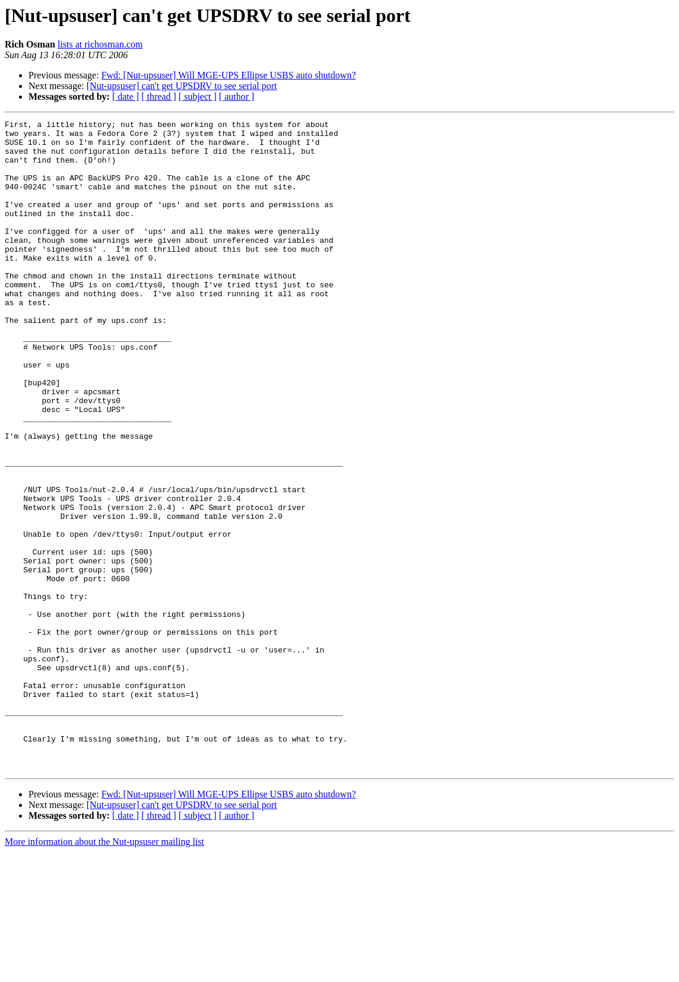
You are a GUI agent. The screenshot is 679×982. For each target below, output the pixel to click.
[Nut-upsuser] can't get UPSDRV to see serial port (182, 86)
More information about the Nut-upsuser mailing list (104, 972)
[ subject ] (198, 96)
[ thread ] (158, 96)
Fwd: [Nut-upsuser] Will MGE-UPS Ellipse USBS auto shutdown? (228, 75)
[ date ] (125, 96)
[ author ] (237, 96)
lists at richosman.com (100, 44)
